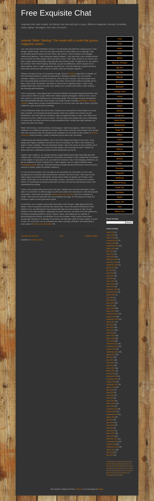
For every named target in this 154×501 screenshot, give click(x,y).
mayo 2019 (110, 425)
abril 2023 (109, 306)
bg (120, 461)
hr (132, 470)
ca (122, 468)
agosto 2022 (110, 322)
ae (131, 468)
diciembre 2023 (111, 289)
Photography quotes (29, 165)
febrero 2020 (110, 403)
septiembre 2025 (112, 246)
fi (130, 461)
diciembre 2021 (111, 344)
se (112, 468)
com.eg (109, 475)
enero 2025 (110, 257)
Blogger (100, 489)
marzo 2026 (110, 235)
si (109, 468)
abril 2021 (109, 365)
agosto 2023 (110, 295)
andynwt (79, 489)
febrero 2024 (110, 284)
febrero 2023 (110, 311)
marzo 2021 (110, 368)
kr (125, 461)
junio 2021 (110, 360)
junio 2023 (110, 300)
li (106, 468)
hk (122, 475)
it (119, 473)
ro (128, 461)
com (107, 461)
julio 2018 (109, 452)
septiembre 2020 (112, 384)
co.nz (115, 475)
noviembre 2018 (112, 442)
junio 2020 (110, 392)
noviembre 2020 (112, 379)
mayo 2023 (110, 303)
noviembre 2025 (112, 240)
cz (116, 464)
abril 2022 (109, 333)
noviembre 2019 (112, 409)
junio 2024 (110, 273)
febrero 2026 (110, 238)
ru (128, 466)
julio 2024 (109, 270)
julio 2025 (109, 251)
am (110, 470)
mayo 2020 (110, 395)
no (128, 468)
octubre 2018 (111, 444)
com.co (109, 473)
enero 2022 (110, 341)
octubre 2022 (111, 317)
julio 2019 (109, 420)
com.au (109, 466)
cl (123, 461)
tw (107, 470)
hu (117, 473)
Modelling (71, 74)
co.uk (128, 470)
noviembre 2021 (112, 346)
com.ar (115, 461)
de (123, 466)
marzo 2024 (110, 281)
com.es (109, 464)
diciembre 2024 (111, 259)
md (115, 468)
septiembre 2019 (112, 414)
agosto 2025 (110, 249)
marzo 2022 (110, 335)
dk (119, 464)
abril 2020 (109, 398)
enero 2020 (110, 406)
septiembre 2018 (112, 447)
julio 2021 (109, 357)
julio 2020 (109, 390)
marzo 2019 (110, 431)
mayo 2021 (110, 363)
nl (113, 470)
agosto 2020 (110, 387)
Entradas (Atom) (37, 240)
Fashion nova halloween (42, 224)
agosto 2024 (110, 268)
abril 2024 (109, 278)
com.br (115, 466)
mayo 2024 (110, 276)
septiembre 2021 (112, 352)
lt (121, 470)
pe (119, 475)
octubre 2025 (111, 243)
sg (119, 470)
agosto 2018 (110, 450)
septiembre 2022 (112, 319)
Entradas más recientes (30, 236)
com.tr (123, 473)
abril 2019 (109, 428)
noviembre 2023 (112, 292)
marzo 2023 (110, 308)
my (118, 468)
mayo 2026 (110, 232)
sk (131, 466)
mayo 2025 (110, 254)
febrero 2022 (110, 338)
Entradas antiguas (91, 236)
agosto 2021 (110, 354)
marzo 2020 (110, 401)
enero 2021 (110, 374)
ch (124, 470)
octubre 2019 (111, 412)
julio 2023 (109, 297)
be (120, 466)
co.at (128, 464)
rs (128, 473)
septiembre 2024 (112, 265)
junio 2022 (110, 327)
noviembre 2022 (112, 314)
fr (125, 466)
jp (116, 470)
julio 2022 (109, 325)
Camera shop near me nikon (63, 194)
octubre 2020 (111, 382)
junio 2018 (110, 455)
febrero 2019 (110, 433)
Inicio (62, 236)
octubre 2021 (111, 349)
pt (113, 464)
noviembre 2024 (112, 262)
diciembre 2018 (111, 439)
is (124, 464)
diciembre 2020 (111, 376)
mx (125, 468)
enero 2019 (110, 436)
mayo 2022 (110, 330)
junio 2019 (110, 422)
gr (122, 464)
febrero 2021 (110, 371)
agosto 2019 (110, 417)
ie (111, 461)
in (114, 473)
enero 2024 (110, 287)
